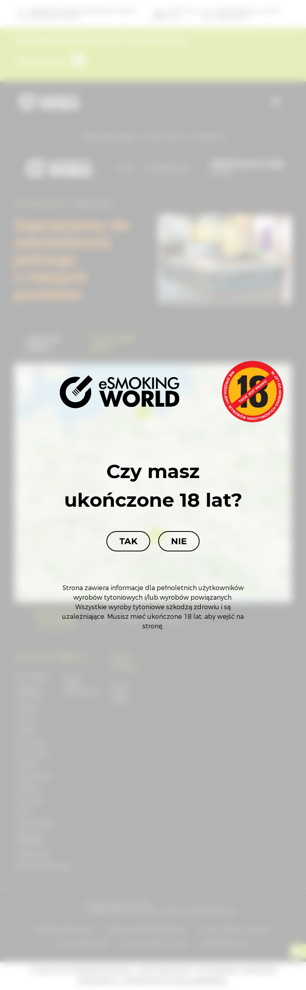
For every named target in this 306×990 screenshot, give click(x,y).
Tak (128, 541)
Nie (179, 541)
